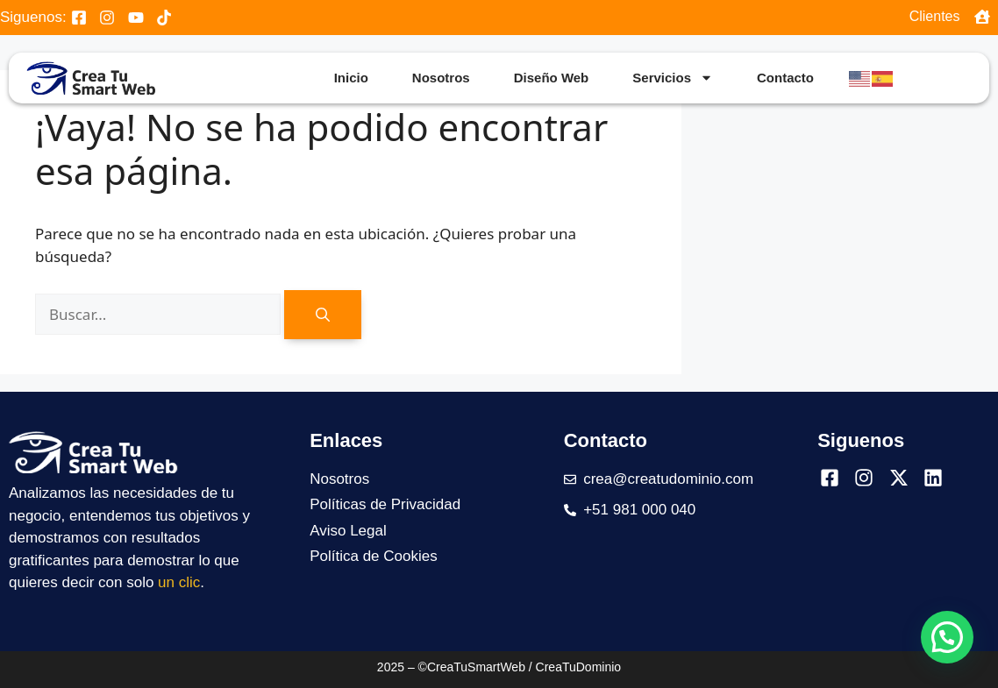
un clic (179, 582)
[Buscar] (322, 314)
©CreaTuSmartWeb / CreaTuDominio (520, 667)
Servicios (672, 77)
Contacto (785, 77)
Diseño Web (551, 77)
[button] (947, 637)
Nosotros (441, 77)
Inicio (351, 77)
